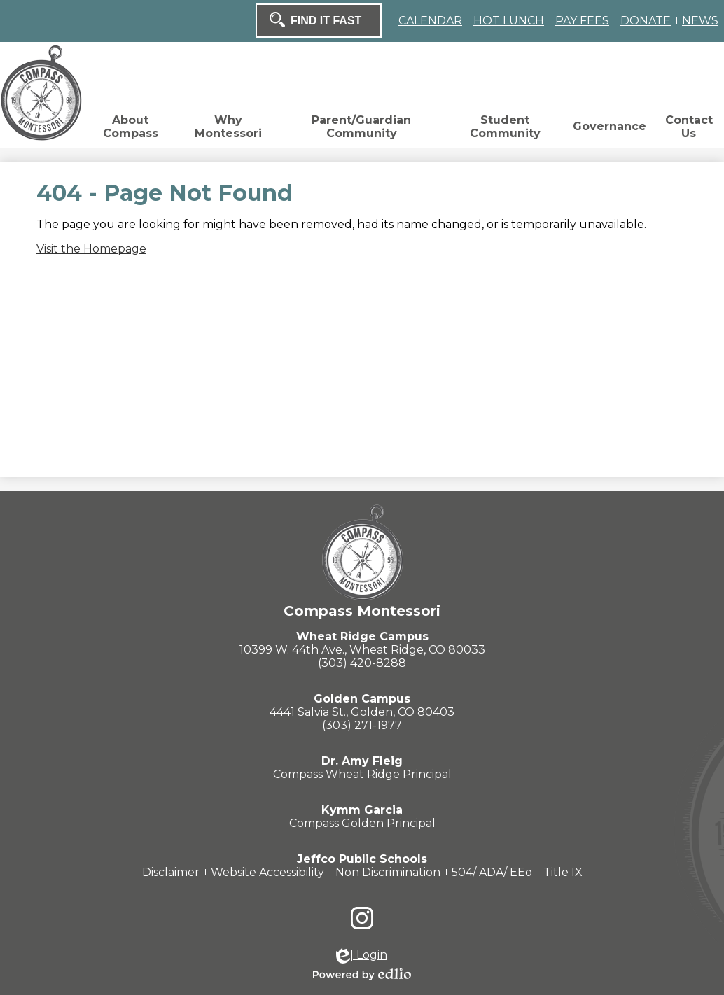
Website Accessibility (267, 872)
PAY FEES (582, 20)
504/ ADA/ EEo (492, 872)
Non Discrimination (387, 872)
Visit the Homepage (91, 248)
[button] (130, 130)
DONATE (645, 20)
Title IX (563, 872)
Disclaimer (171, 872)
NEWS (700, 20)
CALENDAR (430, 20)
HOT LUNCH (508, 20)
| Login (361, 956)
